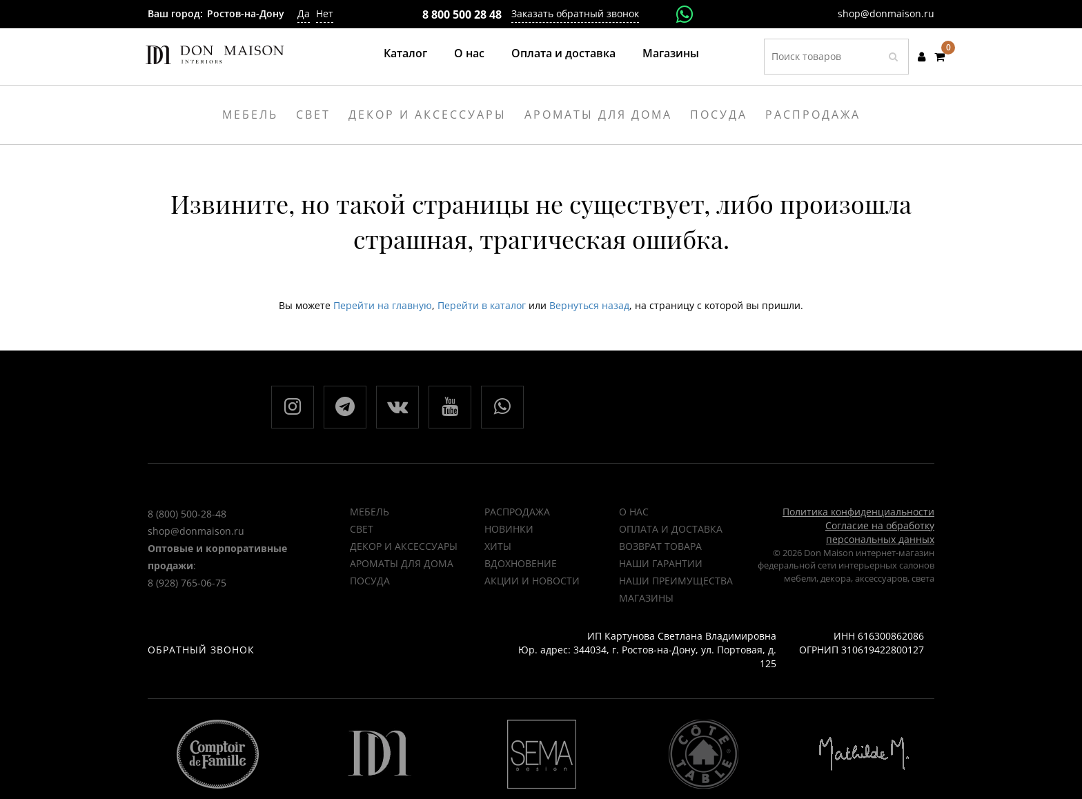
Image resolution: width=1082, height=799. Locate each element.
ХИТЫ (497, 546)
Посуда (370, 580)
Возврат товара (660, 546)
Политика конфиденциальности (858, 511)
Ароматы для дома (401, 563)
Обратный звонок (201, 649)
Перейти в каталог (481, 305)
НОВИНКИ (508, 528)
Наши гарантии (660, 563)
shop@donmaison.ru (886, 13)
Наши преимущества (676, 580)
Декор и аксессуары (404, 546)
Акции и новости (532, 580)
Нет (324, 13)
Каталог (405, 53)
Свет (361, 528)
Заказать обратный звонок (575, 13)
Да (303, 13)
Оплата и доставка (563, 53)
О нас (469, 53)
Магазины (670, 53)
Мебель (369, 511)
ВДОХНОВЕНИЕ (520, 563)
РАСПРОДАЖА (517, 511)
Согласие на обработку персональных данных (879, 532)
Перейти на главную (382, 305)
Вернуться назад (589, 305)
